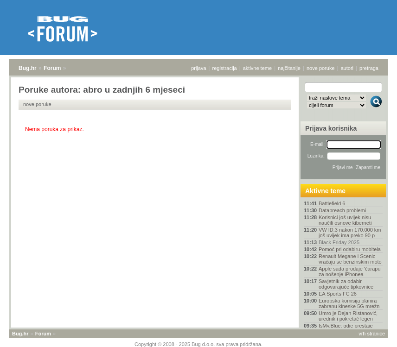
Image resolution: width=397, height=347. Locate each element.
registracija (224, 68)
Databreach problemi (342, 210)
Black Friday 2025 (339, 242)
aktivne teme (257, 68)
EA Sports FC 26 (338, 294)
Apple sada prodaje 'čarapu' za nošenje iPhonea (350, 271)
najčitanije (289, 68)
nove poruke (321, 68)
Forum (52, 68)
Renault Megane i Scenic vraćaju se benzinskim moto (350, 259)
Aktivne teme (325, 191)
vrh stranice (372, 333)
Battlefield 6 (332, 203)
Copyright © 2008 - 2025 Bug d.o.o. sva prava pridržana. (198, 344)
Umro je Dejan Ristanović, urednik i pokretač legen (348, 316)
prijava (198, 68)
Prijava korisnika (331, 128)
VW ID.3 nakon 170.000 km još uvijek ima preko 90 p (350, 232)
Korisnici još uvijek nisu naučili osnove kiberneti (345, 220)
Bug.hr (28, 68)
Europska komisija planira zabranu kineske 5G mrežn (349, 303)
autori (347, 68)
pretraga (368, 68)
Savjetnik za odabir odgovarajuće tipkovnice (346, 284)
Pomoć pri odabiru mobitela (350, 249)
